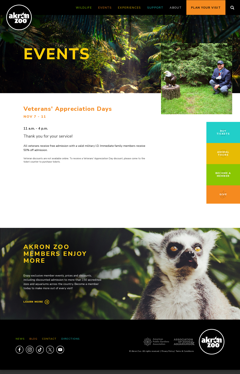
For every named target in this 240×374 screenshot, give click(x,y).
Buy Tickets (223, 132)
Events (105, 8)
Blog (33, 339)
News (20, 339)
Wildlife (84, 8)
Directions (70, 339)
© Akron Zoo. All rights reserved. (145, 351)
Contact (49, 339)
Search (234, 8)
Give (223, 194)
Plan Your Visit (206, 8)
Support (155, 8)
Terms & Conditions (185, 351)
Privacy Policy (168, 351)
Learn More (33, 302)
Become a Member (223, 174)
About (176, 8)
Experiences (129, 8)
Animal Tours (223, 153)
